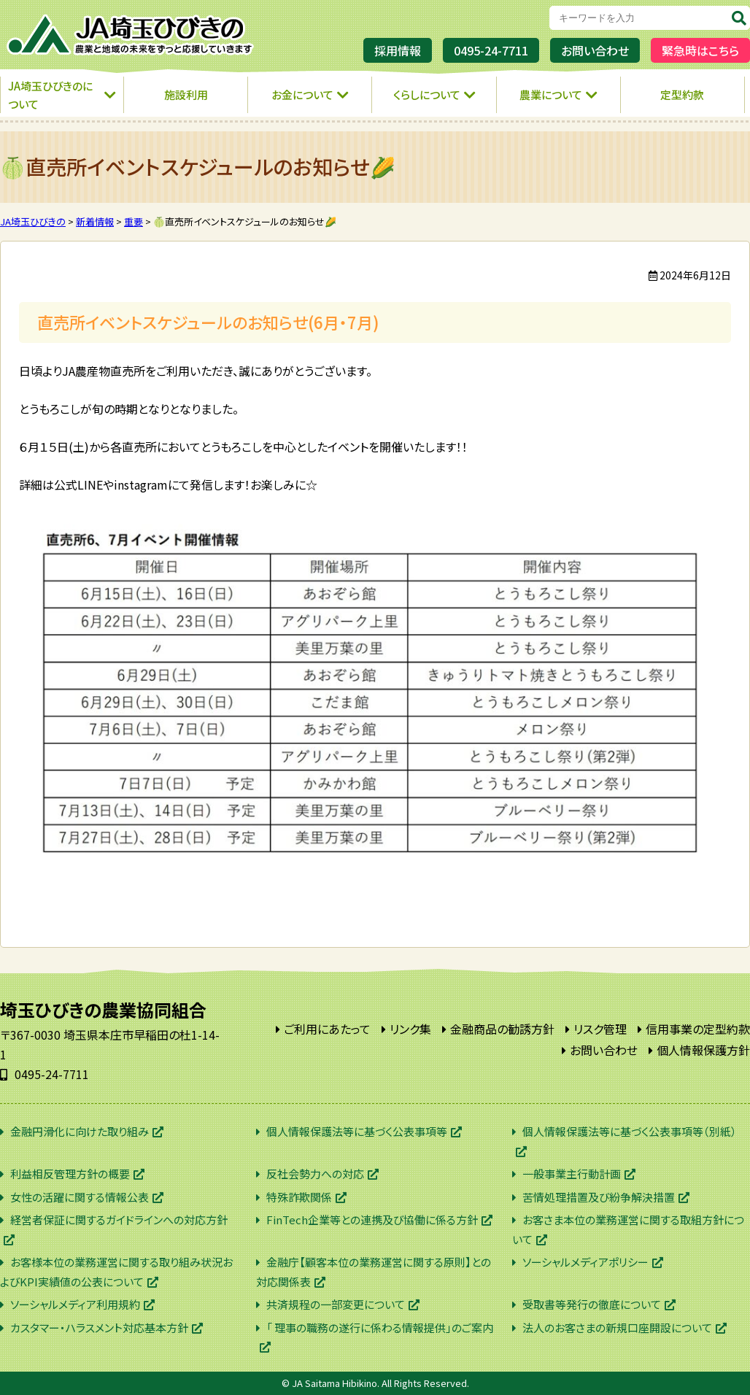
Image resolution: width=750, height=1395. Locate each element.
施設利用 (186, 94)
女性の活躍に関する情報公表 (79, 1197)
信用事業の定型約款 (698, 1028)
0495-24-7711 (491, 50)
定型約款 (682, 94)
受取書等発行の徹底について (591, 1304)
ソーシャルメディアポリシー (585, 1262)
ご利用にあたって (327, 1028)
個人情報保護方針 (703, 1050)
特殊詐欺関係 (299, 1197)
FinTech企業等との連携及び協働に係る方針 (372, 1219)
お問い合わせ (595, 50)
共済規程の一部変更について (335, 1304)
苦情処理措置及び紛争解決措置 (598, 1197)
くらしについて (426, 94)
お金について (302, 94)
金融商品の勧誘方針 (502, 1028)
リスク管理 (600, 1028)
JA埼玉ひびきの (131, 35)
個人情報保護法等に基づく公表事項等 (356, 1131)
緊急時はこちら (700, 50)
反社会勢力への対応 (315, 1173)
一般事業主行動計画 (571, 1173)
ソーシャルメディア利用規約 (75, 1304)
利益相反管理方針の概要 (70, 1173)
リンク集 (410, 1028)
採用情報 (397, 50)
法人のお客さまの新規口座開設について (617, 1327)
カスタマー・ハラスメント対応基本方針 (99, 1327)
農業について (550, 94)
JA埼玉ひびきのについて (50, 95)
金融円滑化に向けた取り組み (79, 1131)
